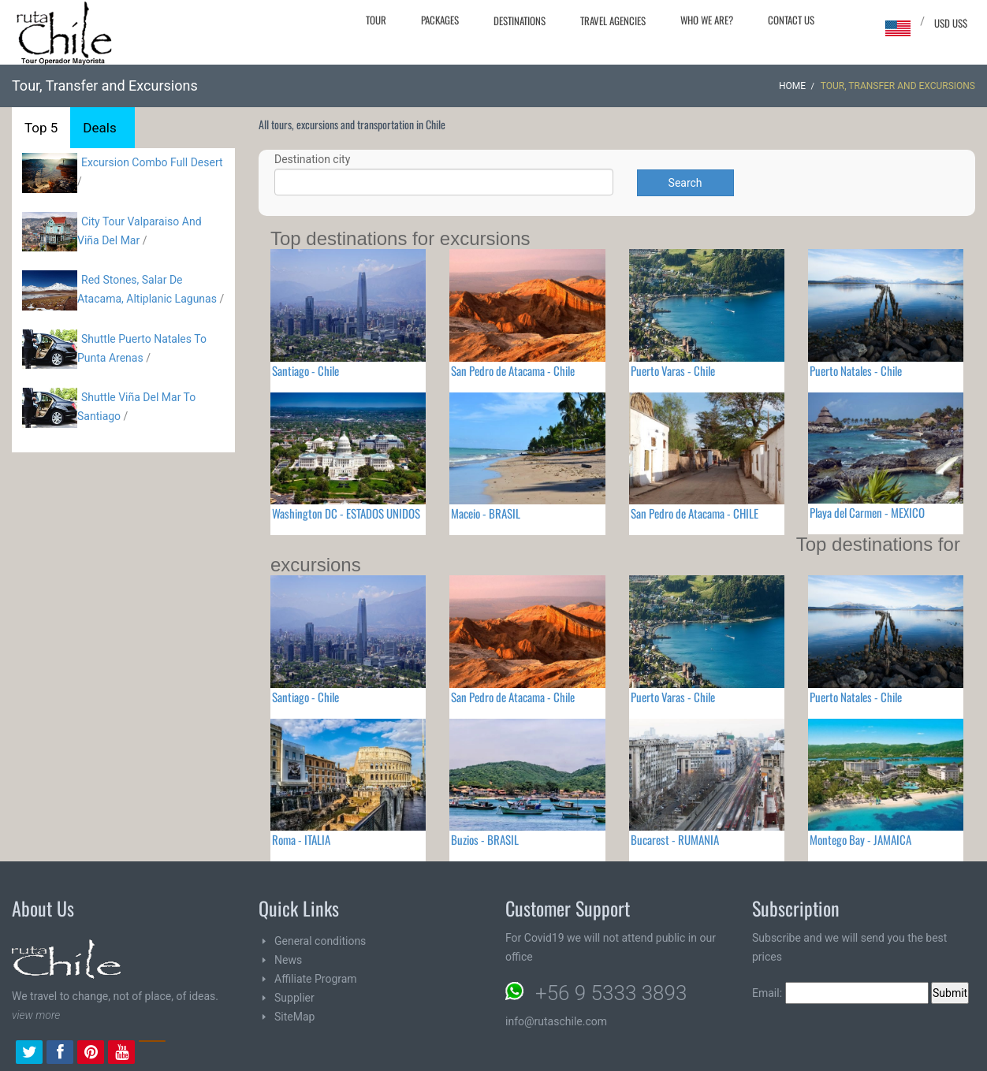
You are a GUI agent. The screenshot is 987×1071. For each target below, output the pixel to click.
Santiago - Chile (305, 370)
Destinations (520, 20)
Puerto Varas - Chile (673, 370)
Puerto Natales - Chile (856, 370)
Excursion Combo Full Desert (152, 162)
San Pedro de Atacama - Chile (513, 370)
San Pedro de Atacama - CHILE (694, 513)
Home (792, 85)
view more (36, 1015)
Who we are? (706, 20)
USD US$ (950, 23)
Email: (840, 993)
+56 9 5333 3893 (611, 993)
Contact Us (791, 20)
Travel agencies (613, 20)
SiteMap (294, 1016)
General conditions (320, 941)
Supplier (294, 997)
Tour (376, 20)
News (288, 960)
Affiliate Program (315, 978)
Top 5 (41, 128)
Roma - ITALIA (301, 839)
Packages (440, 20)
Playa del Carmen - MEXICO (867, 512)
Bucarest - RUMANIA (675, 839)
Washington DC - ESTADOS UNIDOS (346, 513)
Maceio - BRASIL (485, 513)
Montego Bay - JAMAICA (860, 839)
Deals (99, 128)
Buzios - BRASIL (485, 839)
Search (685, 183)
